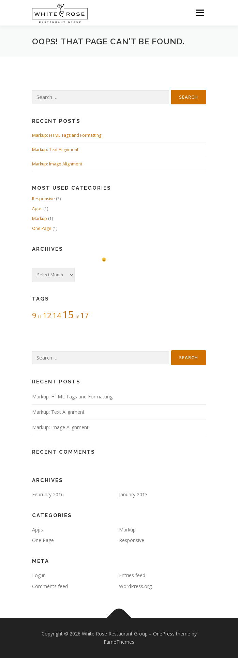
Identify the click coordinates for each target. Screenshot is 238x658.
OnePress (164, 633)
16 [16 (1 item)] (77, 317)
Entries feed (132, 575)
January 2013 (133, 494)
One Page (41, 228)
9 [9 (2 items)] (34, 315)
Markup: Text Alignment (55, 149)
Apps (37, 208)
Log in (39, 575)
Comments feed (50, 586)
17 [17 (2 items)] (84, 315)
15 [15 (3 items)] (68, 314)
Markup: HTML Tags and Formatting (66, 135)
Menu (199, 13)
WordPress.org (135, 586)
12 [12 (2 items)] (47, 315)
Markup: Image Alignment (57, 164)
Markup (39, 218)
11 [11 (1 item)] (40, 317)
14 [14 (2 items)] (57, 315)
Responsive (43, 199)
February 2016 (48, 494)
